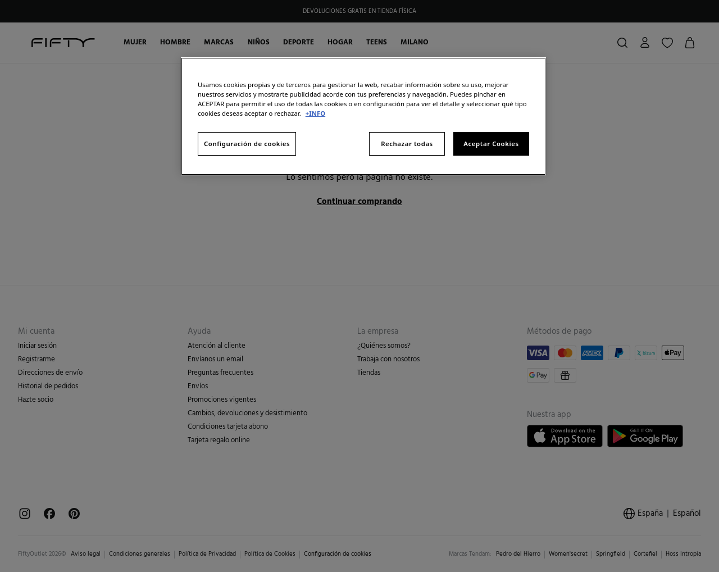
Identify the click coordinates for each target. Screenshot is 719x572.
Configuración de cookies (247, 143)
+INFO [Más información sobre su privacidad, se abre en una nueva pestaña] (315, 113)
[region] (363, 116)
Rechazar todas (407, 143)
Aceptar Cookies (490, 143)
